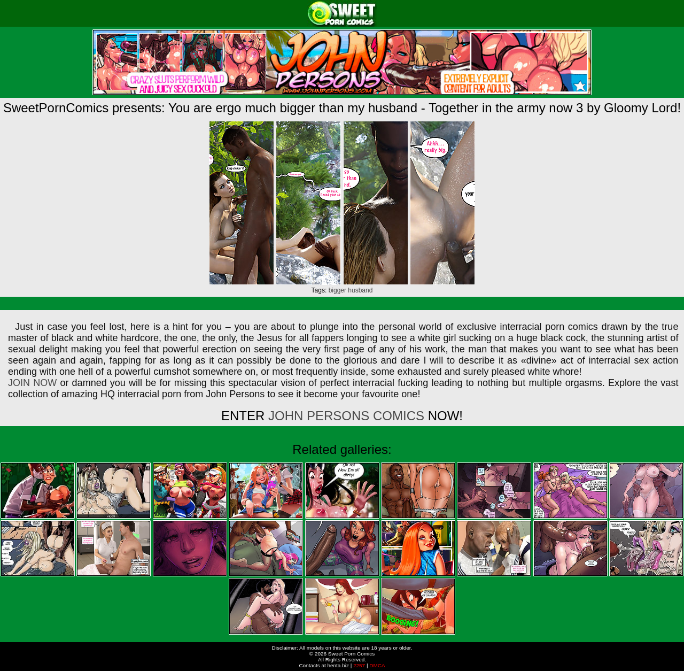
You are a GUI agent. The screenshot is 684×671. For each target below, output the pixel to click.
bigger (337, 290)
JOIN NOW (32, 382)
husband (360, 290)
